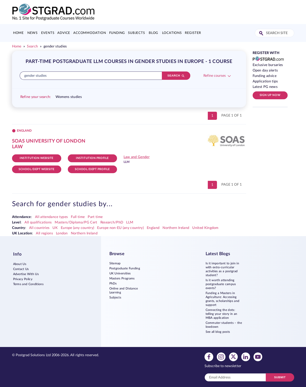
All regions (44, 233)
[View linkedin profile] (245, 356)
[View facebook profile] (209, 356)
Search (32, 46)
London (62, 233)
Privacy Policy (22, 279)
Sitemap (115, 263)
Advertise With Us (26, 274)
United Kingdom (205, 228)
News (32, 33)
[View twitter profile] (233, 356)
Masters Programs (122, 278)
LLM (129, 222)
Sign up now (270, 95)
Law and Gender (137, 157)
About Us (19, 264)
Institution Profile (92, 158)
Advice (63, 33)
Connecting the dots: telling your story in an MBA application (221, 314)
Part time (95, 217)
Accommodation (89, 33)
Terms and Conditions (28, 284)
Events (47, 33)
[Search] (176, 75)
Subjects (136, 33)
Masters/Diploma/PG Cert (76, 222)
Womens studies (69, 97)
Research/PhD (111, 222)
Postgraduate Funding (124, 268)
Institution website (36, 158)
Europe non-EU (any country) (120, 228)
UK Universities (120, 273)
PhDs (113, 283)
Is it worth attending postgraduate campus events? (221, 284)
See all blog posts (218, 331)
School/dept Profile (92, 169)
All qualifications (38, 222)
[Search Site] (261, 33)
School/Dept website (36, 169)
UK (55, 228)
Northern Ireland (176, 228)
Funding (117, 33)
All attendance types (51, 217)
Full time (78, 217)
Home (18, 33)
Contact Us (21, 269)
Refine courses (214, 75)
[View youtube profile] (258, 356)
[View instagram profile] (221, 356)
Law (17, 146)
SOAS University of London (49, 141)
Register (193, 33)
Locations (172, 33)
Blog (153, 33)
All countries (39, 228)
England (153, 228)
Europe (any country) (77, 228)
